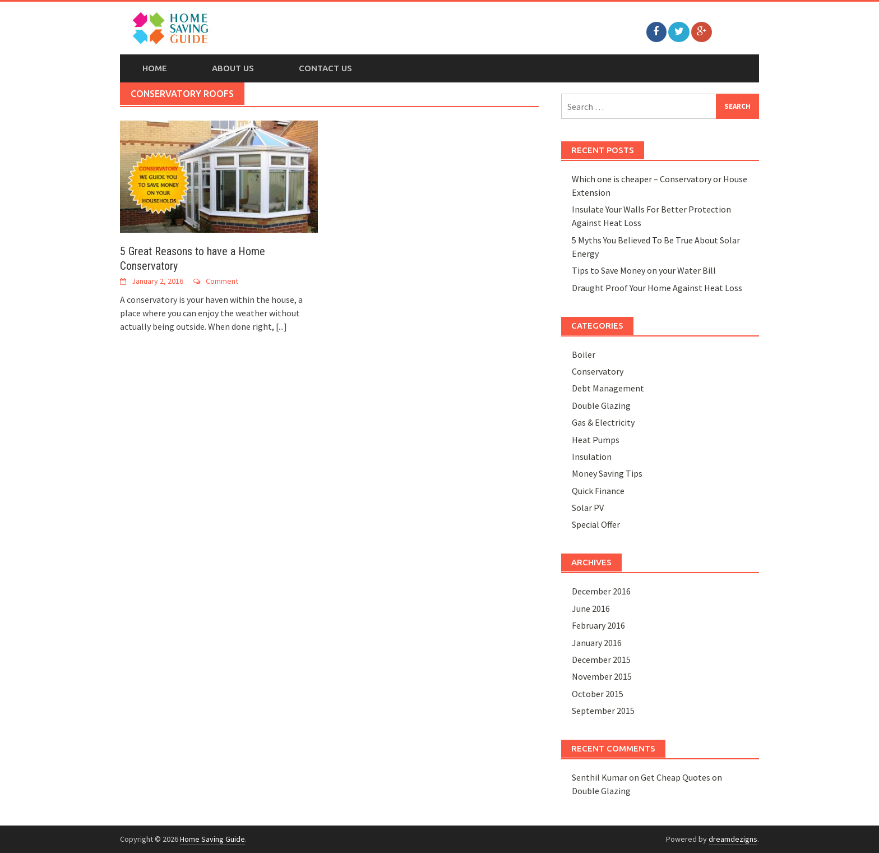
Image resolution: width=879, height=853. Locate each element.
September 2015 (603, 710)
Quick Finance (598, 490)
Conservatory (597, 371)
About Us (233, 68)
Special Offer (596, 524)
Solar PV (588, 507)
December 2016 (601, 591)
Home (154, 68)
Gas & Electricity (603, 422)
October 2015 (597, 693)
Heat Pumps (595, 439)
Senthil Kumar (599, 777)
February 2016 (598, 625)
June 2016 (591, 608)
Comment (222, 281)
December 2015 (601, 659)
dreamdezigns (733, 839)
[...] (281, 326)
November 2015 (602, 676)
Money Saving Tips (607, 473)
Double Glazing (601, 405)
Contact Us (325, 68)
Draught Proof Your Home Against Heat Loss (657, 287)
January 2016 (597, 642)
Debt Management (608, 388)
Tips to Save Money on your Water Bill (644, 270)
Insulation (592, 456)
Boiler (583, 354)
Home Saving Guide (212, 839)
